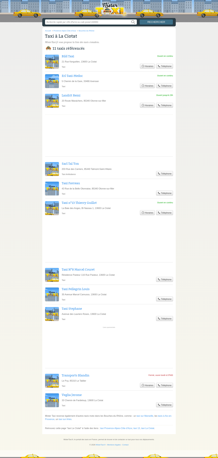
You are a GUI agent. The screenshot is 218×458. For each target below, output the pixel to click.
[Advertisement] (109, 338)
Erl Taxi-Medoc (72, 76)
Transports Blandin (75, 375)
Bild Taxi (68, 56)
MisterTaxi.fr (109, 10)
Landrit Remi (71, 95)
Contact (125, 445)
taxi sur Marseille (145, 416)
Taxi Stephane (72, 309)
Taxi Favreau (71, 183)
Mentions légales (114, 445)
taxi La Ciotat (147, 428)
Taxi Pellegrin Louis (76, 289)
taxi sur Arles (65, 419)
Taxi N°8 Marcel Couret (78, 269)
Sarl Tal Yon (70, 164)
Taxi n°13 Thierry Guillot (79, 203)
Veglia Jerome (72, 395)
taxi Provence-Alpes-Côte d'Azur (116, 428)
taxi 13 (136, 428)
